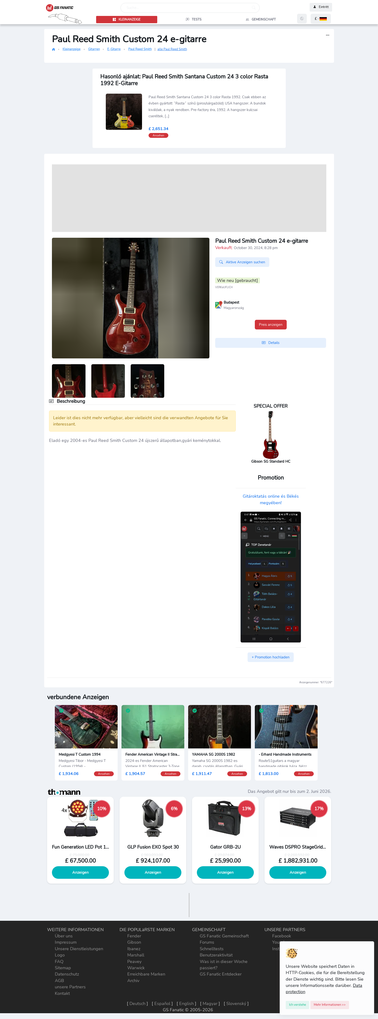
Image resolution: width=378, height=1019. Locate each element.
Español (162, 1003)
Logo (60, 955)
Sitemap (63, 968)
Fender (134, 936)
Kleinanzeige (71, 49)
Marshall (135, 955)
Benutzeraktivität (216, 955)
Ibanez (133, 949)
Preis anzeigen (271, 324)
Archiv (133, 981)
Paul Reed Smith (140, 49)
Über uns (64, 936)
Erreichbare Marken (146, 974)
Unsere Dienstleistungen (79, 949)
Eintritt (321, 7)
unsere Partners (70, 987)
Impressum (66, 942)
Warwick (136, 968)
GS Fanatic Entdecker (221, 974)
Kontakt (62, 993)
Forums (207, 942)
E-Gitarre (114, 49)
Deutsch (137, 1003)
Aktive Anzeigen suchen (242, 262)
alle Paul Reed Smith (172, 49)
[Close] (297, 1005)
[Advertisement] (189, 198)
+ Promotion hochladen (271, 657)
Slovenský (236, 1003)
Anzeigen (80, 872)
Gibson (134, 942)
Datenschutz (67, 974)
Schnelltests (212, 949)
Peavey (134, 961)
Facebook (281, 936)
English (186, 1003)
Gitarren (94, 49)
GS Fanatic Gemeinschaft (224, 936)
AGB (59, 981)
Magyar (210, 1003)
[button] (321, 19)
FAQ (59, 961)
